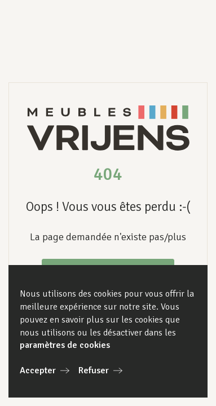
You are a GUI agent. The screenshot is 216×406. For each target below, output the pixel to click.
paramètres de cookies (65, 345)
